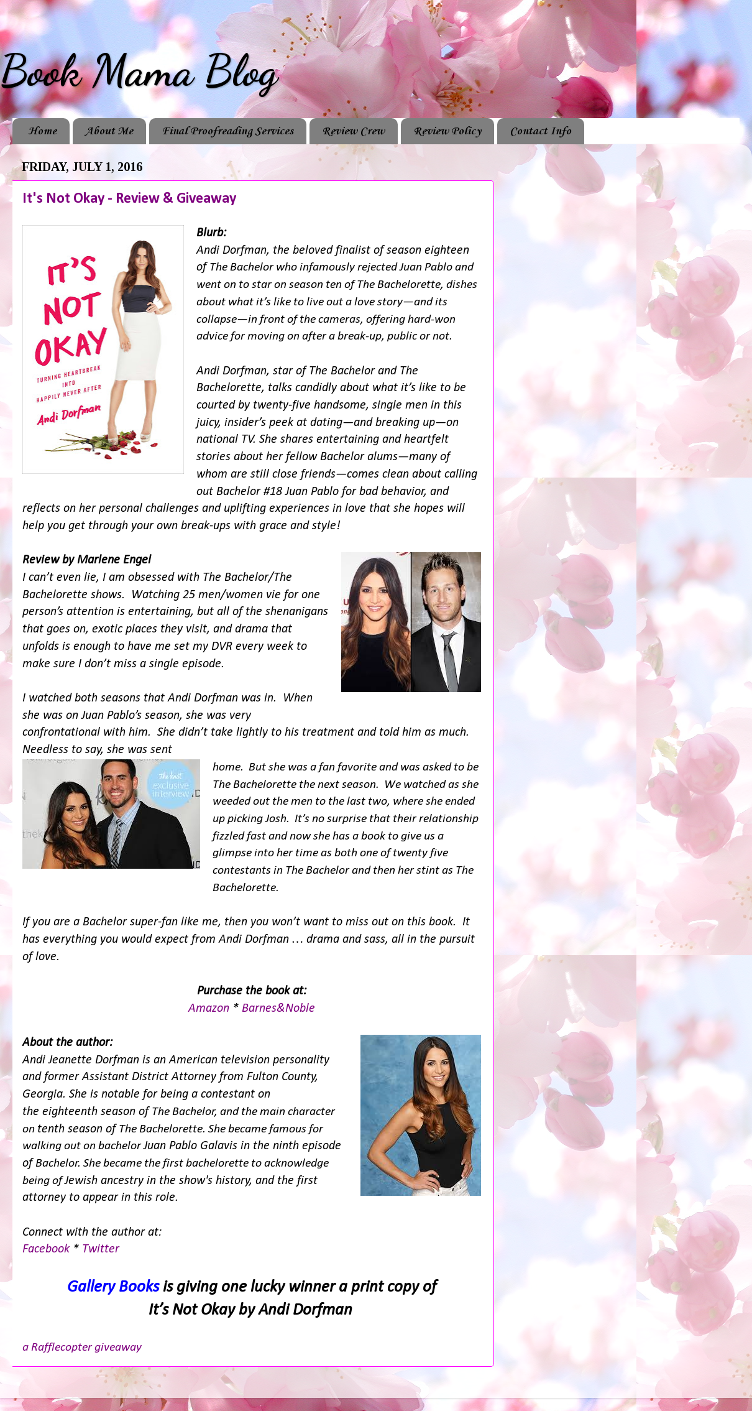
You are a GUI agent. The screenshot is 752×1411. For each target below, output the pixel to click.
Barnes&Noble (278, 1008)
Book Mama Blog (138, 71)
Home (42, 131)
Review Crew (353, 131)
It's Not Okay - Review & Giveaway (129, 199)
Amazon (208, 1008)
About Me (109, 131)
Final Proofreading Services (227, 131)
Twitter (100, 1249)
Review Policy (447, 131)
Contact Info (540, 131)
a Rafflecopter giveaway (82, 1347)
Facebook (47, 1249)
